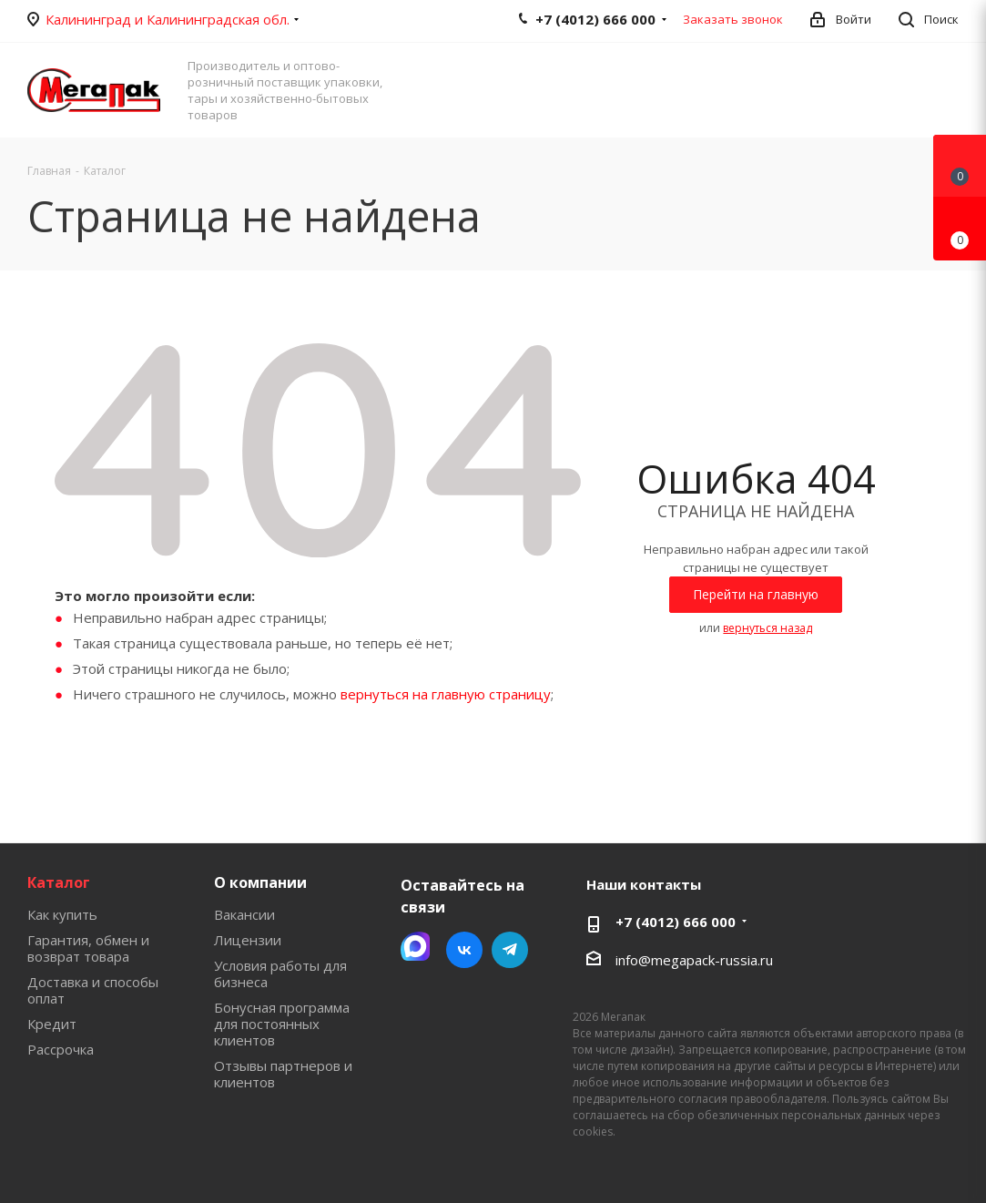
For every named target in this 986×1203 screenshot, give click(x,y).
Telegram (510, 950)
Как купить (62, 914)
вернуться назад (767, 628)
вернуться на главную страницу (446, 694)
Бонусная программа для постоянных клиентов (282, 1023)
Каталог (58, 882)
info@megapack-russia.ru (694, 960)
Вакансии (244, 914)
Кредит (51, 1023)
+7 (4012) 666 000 (675, 921)
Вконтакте (464, 950)
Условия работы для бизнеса (280, 973)
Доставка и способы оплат (92, 990)
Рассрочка (60, 1049)
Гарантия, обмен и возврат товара (88, 948)
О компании (260, 882)
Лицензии (247, 940)
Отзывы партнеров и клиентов (283, 1073)
